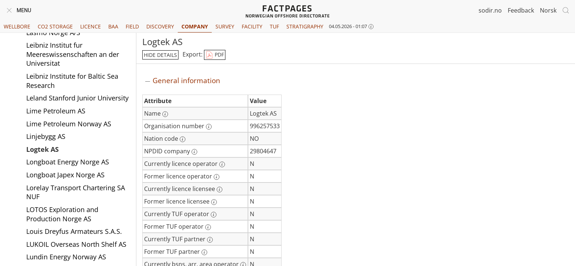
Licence (90, 26)
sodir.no (490, 10)
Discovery (160, 26)
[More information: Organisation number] (209, 127)
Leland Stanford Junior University (77, 97)
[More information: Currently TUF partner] (210, 240)
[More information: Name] (165, 114)
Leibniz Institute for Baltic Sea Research (72, 81)
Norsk (548, 10)
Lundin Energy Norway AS (66, 256)
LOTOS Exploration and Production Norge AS (62, 214)
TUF (274, 26)
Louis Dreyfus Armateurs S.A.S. (74, 231)
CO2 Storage (55, 26)
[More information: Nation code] (183, 139)
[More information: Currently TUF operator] (214, 215)
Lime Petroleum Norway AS (68, 123)
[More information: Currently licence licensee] (219, 189)
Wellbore (17, 26)
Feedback (521, 10)
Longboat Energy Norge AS (67, 161)
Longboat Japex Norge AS (65, 174)
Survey (224, 26)
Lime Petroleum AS (55, 110)
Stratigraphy (304, 26)
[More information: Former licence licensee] (214, 202)
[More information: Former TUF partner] (204, 252)
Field (132, 26)
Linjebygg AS (45, 136)
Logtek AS (42, 149)
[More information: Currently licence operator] (222, 164)
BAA (113, 26)
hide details (160, 54)
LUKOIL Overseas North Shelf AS (76, 244)
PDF (214, 55)
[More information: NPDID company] (194, 152)
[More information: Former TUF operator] (208, 227)
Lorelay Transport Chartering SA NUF (75, 192)
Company (194, 26)
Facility (252, 26)
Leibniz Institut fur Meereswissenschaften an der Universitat (72, 54)
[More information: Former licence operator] (217, 177)
